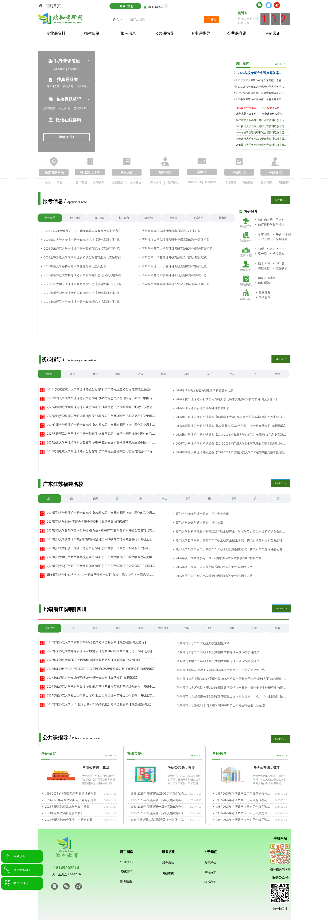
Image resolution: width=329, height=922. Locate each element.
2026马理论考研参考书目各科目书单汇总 (202, 408)
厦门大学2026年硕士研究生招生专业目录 (202, 513)
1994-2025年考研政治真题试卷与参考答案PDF (73, 800)
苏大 (118, 498)
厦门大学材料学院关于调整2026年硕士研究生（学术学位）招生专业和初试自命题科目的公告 (232, 531)
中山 (164, 498)
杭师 (277, 628)
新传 (117, 373)
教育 (140, 373)
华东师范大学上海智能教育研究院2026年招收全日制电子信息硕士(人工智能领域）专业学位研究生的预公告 (233, 678)
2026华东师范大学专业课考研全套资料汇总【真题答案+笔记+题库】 (84, 248)
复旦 (95, 628)
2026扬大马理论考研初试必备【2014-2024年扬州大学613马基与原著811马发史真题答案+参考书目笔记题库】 (232, 434)
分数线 (173, 217)
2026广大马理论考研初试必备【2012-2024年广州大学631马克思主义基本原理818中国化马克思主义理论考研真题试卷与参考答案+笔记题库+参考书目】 (232, 443)
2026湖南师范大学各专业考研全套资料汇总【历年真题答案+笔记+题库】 (84, 275)
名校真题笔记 (68, 99)
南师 (95, 498)
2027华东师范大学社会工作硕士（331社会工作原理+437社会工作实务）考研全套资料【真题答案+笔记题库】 (101, 695)
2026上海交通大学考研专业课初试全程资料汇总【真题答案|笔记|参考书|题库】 (84, 257)
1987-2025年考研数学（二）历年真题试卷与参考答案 (244, 813)
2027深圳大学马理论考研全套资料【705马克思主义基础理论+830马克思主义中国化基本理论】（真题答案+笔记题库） (101, 416)
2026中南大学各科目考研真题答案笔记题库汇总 (75, 266)
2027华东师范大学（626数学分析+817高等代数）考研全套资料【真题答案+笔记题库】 (100, 704)
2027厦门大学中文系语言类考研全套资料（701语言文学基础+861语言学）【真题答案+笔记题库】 (101, 566)
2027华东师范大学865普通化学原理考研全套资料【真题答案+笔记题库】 (94, 660)
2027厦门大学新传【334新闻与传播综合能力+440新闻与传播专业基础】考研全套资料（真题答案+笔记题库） (101, 539)
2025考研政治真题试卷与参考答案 (67, 806)
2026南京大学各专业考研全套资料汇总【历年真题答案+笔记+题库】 (84, 239)
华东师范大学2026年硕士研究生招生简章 (203, 643)
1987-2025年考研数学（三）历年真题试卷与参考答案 (244, 806)
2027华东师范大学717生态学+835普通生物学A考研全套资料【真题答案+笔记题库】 (101, 669)
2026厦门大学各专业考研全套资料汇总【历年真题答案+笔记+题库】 (262, 144)
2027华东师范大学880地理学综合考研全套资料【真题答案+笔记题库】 (93, 677)
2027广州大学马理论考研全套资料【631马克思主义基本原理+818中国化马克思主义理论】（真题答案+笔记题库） (101, 424)
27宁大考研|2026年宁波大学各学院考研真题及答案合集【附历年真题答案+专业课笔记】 (262, 93)
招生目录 (124, 217)
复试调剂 (198, 217)
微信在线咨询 (68, 120)
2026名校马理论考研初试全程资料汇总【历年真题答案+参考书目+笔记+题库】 (262, 132)
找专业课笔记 (67, 60)
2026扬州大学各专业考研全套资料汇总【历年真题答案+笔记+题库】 (84, 293)
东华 (140, 628)
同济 (117, 628)
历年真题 (50, 217)
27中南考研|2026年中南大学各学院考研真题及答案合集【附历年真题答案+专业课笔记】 (262, 99)
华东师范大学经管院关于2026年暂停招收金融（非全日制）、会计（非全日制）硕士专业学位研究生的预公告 (233, 696)
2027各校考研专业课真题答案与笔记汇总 (261, 73)
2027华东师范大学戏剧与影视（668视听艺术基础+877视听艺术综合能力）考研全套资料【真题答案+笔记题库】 (101, 686)
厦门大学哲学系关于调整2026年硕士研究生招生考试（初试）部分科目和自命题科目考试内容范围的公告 (232, 540)
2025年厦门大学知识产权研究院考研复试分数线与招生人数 (214, 575)
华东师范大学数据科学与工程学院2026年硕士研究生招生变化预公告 (221, 705)
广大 (256, 498)
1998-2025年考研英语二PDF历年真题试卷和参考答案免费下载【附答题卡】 (84, 231)
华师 (233, 498)
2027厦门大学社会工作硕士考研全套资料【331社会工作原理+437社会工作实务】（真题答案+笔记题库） (99, 548)
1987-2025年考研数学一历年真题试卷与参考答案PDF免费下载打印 (244, 800)
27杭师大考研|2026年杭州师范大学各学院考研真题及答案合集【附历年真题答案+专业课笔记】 (262, 86)
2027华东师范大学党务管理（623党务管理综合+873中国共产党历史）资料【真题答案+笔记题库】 (101, 651)
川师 (231, 628)
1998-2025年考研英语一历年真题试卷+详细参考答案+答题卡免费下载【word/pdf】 (159, 813)
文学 (277, 373)
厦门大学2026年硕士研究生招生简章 (199, 522)
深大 (279, 498)
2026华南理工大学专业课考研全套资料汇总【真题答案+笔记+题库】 (84, 301)
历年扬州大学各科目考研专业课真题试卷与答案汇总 (176, 284)
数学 (95, 373)
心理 (254, 373)
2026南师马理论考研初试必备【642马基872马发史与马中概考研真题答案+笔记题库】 (231, 425)
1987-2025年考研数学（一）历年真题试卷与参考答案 (244, 819)
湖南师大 (163, 628)
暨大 (210, 498)
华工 (187, 498)
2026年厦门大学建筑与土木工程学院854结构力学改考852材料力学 (219, 558)
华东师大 (49, 628)
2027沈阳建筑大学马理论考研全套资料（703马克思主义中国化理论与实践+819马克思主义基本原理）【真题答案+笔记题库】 (101, 451)
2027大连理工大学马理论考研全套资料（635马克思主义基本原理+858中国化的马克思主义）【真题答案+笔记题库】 (101, 433)
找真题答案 (67, 79)
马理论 (49, 373)
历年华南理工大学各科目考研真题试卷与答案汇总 (174, 266)
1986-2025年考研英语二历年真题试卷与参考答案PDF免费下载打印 (159, 800)
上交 (72, 628)
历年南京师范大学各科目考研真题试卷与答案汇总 (174, 275)
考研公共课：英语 (181, 767)
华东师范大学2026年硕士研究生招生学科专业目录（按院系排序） (219, 661)
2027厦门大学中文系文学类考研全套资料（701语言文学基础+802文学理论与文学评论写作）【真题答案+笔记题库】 (101, 557)
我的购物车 (155, 7)
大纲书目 (149, 217)
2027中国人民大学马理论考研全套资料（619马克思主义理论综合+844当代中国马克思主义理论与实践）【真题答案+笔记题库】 (101, 398)
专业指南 (75, 217)
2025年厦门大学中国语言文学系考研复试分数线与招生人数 (214, 567)
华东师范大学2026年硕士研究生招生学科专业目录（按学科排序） (219, 652)
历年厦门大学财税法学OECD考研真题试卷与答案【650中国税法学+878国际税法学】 (99, 574)
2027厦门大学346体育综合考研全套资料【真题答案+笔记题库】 (88, 521)
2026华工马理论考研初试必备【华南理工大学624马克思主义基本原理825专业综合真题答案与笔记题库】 (232, 417)
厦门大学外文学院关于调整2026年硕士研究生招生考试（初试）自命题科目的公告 (229, 549)
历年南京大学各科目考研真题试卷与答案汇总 (171, 231)
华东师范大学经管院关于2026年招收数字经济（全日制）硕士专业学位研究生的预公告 (233, 687)
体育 (72, 373)
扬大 (141, 498)
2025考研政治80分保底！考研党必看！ (70, 819)
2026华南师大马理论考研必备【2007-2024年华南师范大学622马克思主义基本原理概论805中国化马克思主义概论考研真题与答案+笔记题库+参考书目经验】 (232, 452)
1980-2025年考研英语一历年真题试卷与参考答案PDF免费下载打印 (159, 806)
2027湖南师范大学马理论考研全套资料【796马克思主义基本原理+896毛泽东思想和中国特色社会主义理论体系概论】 (101, 407)
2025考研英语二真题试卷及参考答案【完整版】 (159, 819)
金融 (163, 373)
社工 (231, 373)
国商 (186, 373)
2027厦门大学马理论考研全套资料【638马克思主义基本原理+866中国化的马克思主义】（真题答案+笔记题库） (101, 512)
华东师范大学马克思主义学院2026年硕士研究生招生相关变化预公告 (221, 670)
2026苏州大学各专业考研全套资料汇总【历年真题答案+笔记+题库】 (262, 138)
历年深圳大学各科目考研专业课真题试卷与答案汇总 (176, 239)
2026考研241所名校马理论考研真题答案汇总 (204, 390)
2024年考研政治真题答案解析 (64, 813)
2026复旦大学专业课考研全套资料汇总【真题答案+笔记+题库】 (84, 284)
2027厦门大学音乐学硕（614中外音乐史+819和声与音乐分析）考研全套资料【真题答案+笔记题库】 (101, 530)
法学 (209, 373)
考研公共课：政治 (95, 767)
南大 (72, 498)
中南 (186, 628)
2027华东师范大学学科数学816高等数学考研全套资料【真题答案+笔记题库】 (97, 642)
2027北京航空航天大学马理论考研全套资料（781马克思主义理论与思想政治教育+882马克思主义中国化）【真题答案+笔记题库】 (99, 389)
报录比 (223, 217)
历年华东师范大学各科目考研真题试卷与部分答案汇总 (177, 248)
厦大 (49, 498)
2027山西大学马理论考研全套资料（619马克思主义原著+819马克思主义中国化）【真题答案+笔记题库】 (99, 442)
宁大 (254, 628)
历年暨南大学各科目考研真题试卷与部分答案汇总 (174, 257)
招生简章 (99, 217)
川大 (209, 628)
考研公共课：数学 (266, 767)
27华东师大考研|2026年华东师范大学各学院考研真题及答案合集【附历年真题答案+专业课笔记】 (262, 80)
